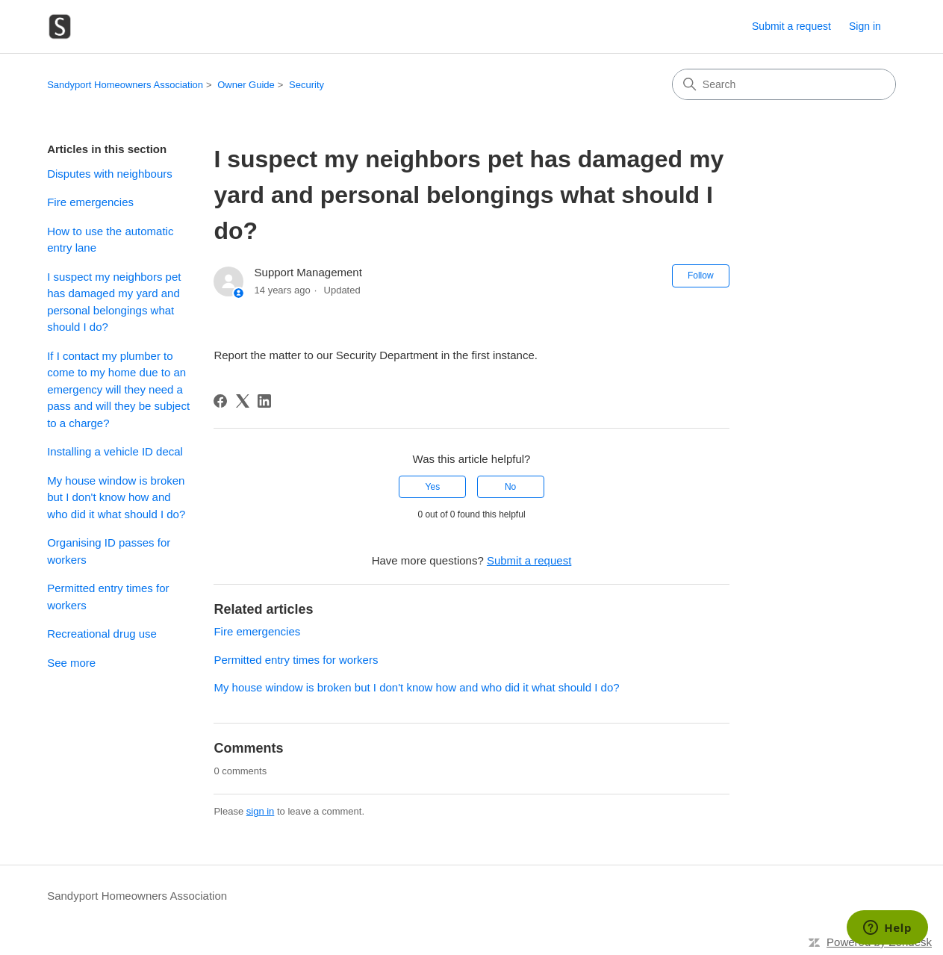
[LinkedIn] (264, 401)
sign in (260, 811)
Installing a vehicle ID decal (115, 451)
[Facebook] (220, 401)
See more (71, 662)
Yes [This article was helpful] (433, 487)
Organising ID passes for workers (108, 551)
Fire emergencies (90, 202)
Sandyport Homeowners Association (125, 84)
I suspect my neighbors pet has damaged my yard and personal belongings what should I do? (114, 302)
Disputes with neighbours (109, 173)
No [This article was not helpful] (510, 487)
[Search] (784, 84)
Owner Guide (246, 84)
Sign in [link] (865, 26)
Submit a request (791, 26)
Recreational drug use (102, 633)
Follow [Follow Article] (701, 275)
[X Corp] (242, 401)
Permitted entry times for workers (108, 597)
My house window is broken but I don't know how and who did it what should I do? (116, 497)
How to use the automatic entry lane (110, 240)
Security (306, 84)
